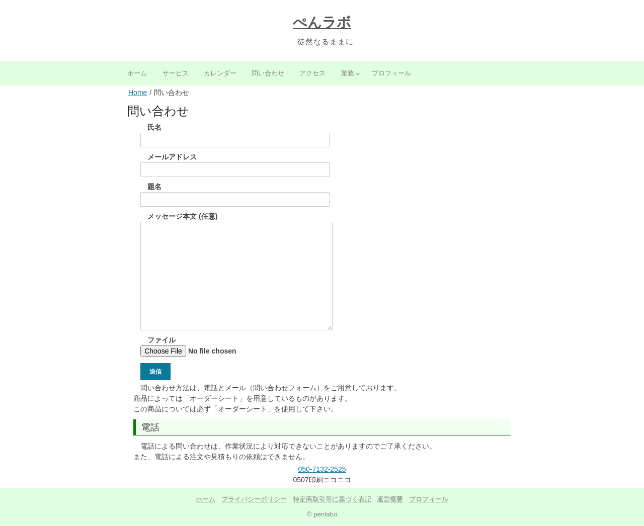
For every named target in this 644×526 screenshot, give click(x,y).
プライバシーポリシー (254, 499)
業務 (347, 73)
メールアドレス (235, 163)
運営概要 (390, 499)
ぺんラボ (322, 22)
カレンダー (220, 73)
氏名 (235, 133)
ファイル (207, 346)
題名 (235, 193)
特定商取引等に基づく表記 (332, 499)
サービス (176, 73)
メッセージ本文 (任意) (236, 221)
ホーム (137, 73)
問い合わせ (268, 73)
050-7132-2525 (322, 469)
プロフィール (391, 73)
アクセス (312, 73)
